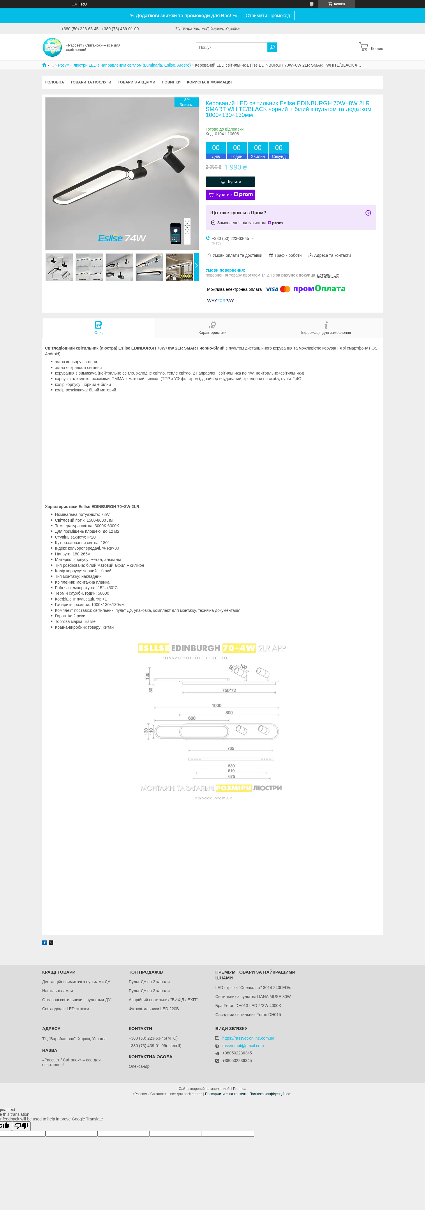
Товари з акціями (136, 82)
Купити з (234, 194)
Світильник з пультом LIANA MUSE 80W (253, 996)
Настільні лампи (57, 990)
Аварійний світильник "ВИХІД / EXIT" (163, 999)
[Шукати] (272, 47)
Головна (54, 82)
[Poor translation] (21, 1126)
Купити (234, 181)
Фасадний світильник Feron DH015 (248, 1014)
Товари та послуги (90, 82)
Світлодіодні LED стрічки (65, 1008)
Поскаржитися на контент (225, 1094)
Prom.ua (239, 1089)
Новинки (171, 82)
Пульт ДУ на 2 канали (149, 981)
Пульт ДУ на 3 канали (149, 990)
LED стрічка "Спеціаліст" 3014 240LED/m (253, 987)
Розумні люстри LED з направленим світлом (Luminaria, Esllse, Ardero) (124, 65)
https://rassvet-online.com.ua (248, 1038)
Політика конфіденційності (270, 1094)
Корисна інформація (209, 82)
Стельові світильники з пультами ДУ (76, 999)
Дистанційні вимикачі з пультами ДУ (76, 981)
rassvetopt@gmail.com (243, 1046)
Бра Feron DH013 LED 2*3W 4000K (248, 1005)
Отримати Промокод (268, 15)
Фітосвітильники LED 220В (154, 1008)
